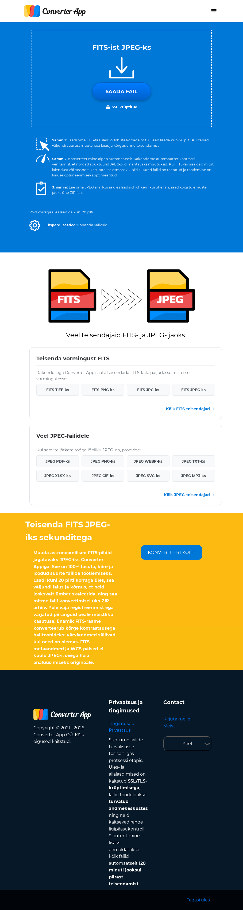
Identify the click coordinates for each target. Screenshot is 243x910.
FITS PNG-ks (102, 390)
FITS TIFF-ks (57, 390)
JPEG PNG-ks (103, 461)
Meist (169, 725)
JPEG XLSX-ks (57, 476)
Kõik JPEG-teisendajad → (189, 494)
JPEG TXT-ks (193, 461)
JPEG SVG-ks (148, 476)
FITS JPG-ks (148, 390)
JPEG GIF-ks (103, 476)
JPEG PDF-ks (57, 461)
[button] (34, 225)
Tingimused (121, 723)
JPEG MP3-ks (193, 476)
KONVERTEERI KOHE (172, 552)
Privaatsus (120, 730)
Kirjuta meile (176, 719)
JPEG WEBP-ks (148, 461)
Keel (187, 743)
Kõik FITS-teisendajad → (190, 408)
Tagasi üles (198, 900)
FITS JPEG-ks (193, 390)
